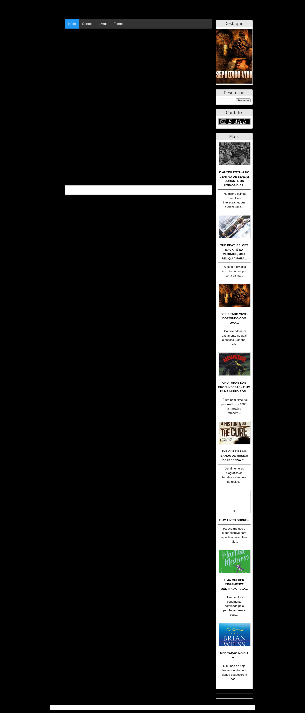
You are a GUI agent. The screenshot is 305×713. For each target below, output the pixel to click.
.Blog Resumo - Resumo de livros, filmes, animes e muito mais (95, 707)
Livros (103, 24)
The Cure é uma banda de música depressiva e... (234, 456)
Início (72, 24)
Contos (87, 24)
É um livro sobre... (234, 520)
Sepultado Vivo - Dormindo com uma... (234, 318)
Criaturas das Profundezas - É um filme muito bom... (234, 387)
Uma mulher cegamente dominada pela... (234, 584)
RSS (250, 707)
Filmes (119, 24)
